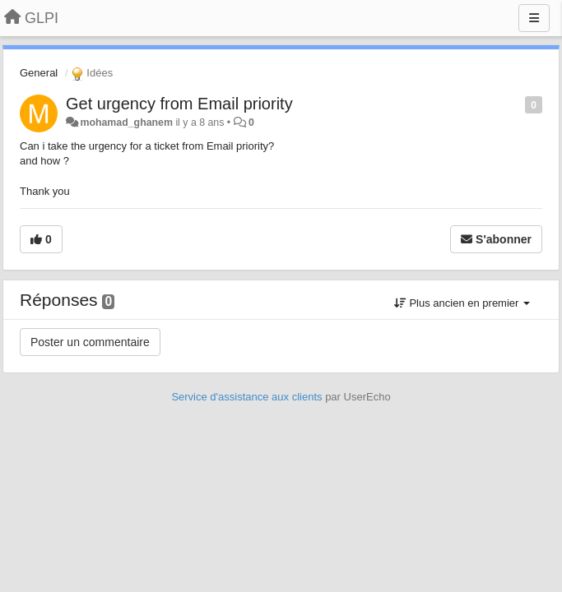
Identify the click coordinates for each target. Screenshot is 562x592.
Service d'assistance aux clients (246, 397)
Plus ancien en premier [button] (462, 303)
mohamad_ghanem (126, 122)
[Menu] (534, 18)
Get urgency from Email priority (179, 104)
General (39, 73)
